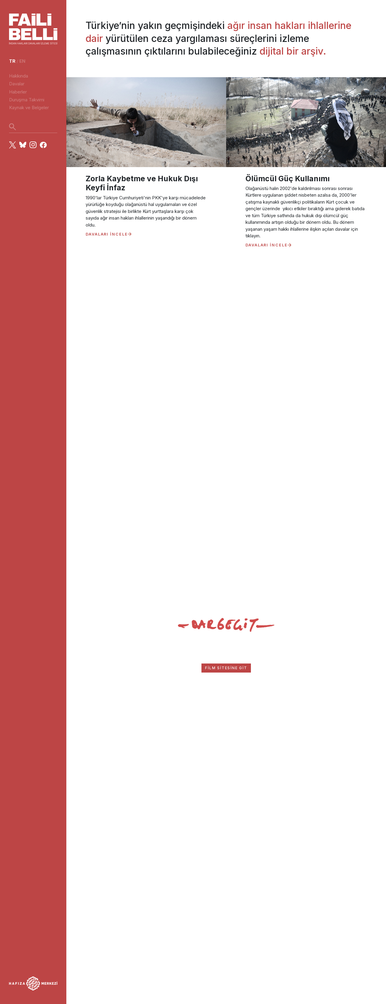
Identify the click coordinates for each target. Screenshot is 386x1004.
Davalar (16, 84)
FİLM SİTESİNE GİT (226, 668)
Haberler (18, 92)
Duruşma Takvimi (26, 100)
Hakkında (18, 76)
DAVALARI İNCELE (108, 234)
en (22, 61)
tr (12, 61)
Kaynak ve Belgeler (29, 107)
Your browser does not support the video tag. (226, 350)
